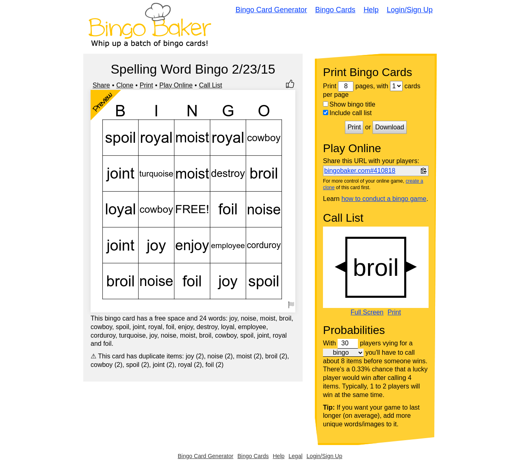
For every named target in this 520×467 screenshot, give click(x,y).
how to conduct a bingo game (383, 198)
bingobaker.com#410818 (359, 170)
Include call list (347, 112)
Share (101, 85)
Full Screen (367, 312)
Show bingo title (349, 104)
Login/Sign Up (410, 10)
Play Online (176, 85)
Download (389, 127)
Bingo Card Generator (271, 10)
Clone (124, 85)
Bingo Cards (335, 10)
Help (371, 10)
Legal (295, 456)
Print (146, 85)
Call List (210, 85)
